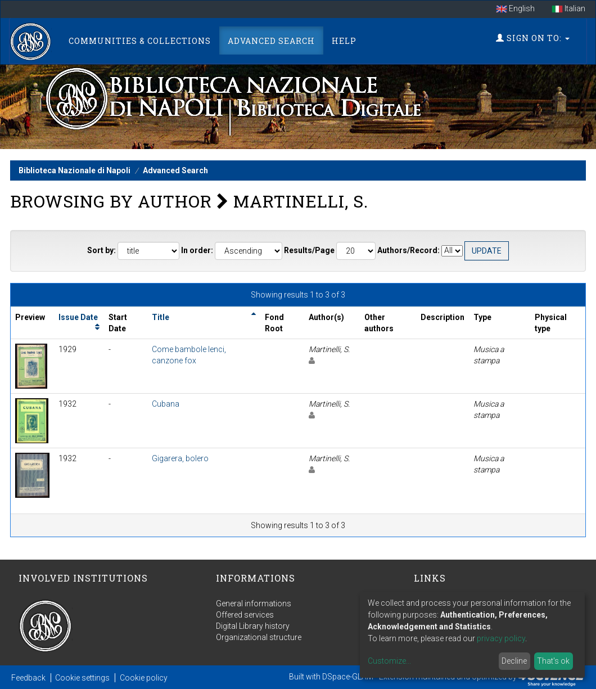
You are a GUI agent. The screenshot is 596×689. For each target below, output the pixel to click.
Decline (514, 660)
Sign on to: (533, 38)
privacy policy (501, 638)
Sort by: (101, 250)
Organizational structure (258, 637)
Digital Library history (253, 626)
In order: (197, 250)
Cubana (165, 403)
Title (160, 317)
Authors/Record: (408, 250)
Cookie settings (82, 677)
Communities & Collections (140, 40)
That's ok (553, 660)
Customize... (389, 660)
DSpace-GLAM (347, 676)
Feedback (28, 677)
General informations (253, 603)
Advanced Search (271, 40)
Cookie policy (144, 677)
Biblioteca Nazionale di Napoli (74, 170)
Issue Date (78, 317)
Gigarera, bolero (180, 458)
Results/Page (309, 250)
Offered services (245, 614)
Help (344, 40)
